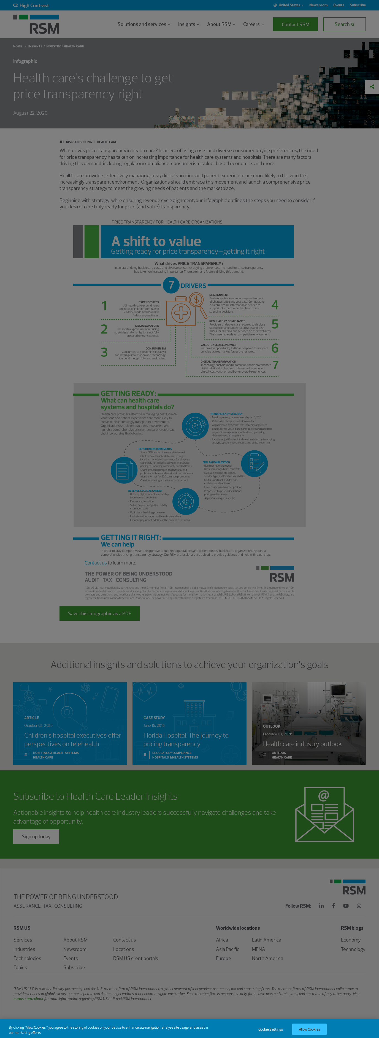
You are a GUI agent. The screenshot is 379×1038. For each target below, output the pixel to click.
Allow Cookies (309, 1032)
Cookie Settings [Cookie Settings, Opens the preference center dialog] (270, 1032)
